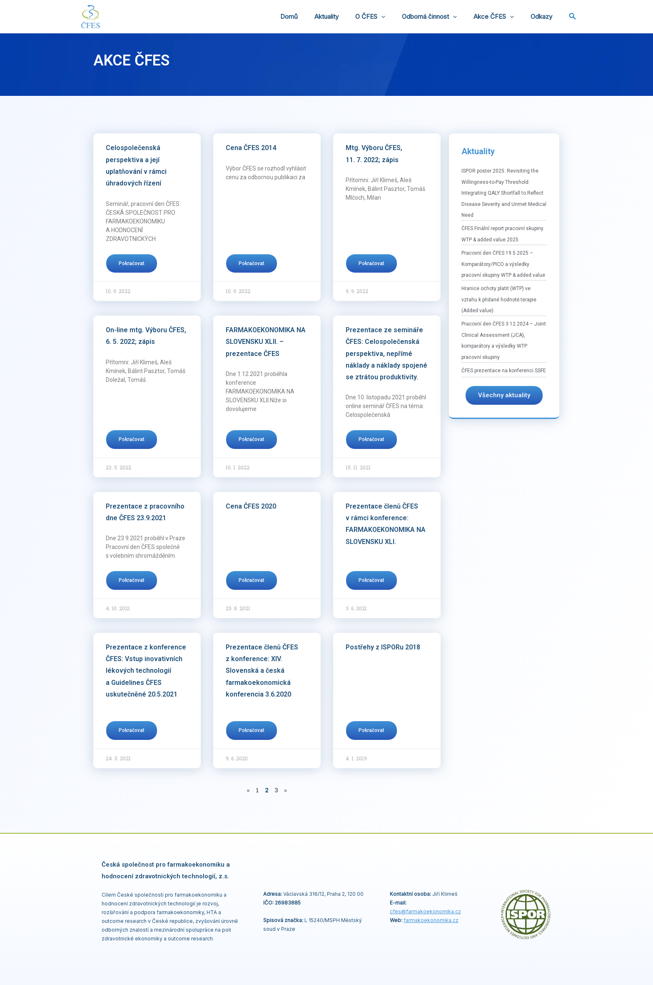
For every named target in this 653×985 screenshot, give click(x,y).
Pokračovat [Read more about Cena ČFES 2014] (251, 263)
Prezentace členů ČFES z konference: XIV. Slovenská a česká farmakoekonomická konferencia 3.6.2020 (262, 670)
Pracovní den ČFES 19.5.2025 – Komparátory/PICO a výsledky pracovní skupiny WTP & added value (503, 264)
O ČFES (385, 16)
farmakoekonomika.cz (431, 920)
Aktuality (345, 16)
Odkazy (543, 16)
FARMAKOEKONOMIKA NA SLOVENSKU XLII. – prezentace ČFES (266, 342)
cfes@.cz (425, 911)
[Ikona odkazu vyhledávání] (572, 17)
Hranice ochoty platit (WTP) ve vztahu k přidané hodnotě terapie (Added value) (498, 299)
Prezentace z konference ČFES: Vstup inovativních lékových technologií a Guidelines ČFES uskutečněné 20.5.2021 (146, 670)
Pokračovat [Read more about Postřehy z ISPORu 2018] (371, 730)
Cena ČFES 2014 (251, 148)
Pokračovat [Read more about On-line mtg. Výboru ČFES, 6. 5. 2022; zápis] (132, 439)
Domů (312, 16)
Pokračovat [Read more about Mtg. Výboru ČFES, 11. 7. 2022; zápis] (371, 263)
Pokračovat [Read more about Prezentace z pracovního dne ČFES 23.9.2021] (132, 580)
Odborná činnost (439, 16)
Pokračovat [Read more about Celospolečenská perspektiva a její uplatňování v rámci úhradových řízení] (132, 263)
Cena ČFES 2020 (251, 506)
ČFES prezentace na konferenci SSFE (503, 370)
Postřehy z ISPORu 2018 (383, 647)
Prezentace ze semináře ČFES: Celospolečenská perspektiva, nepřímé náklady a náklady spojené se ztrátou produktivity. (386, 353)
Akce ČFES (500, 16)
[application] (396, 16)
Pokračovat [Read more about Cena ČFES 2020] (251, 580)
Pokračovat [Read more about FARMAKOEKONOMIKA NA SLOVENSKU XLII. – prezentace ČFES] (251, 439)
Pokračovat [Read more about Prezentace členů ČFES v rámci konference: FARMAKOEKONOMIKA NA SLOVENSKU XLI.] (371, 580)
